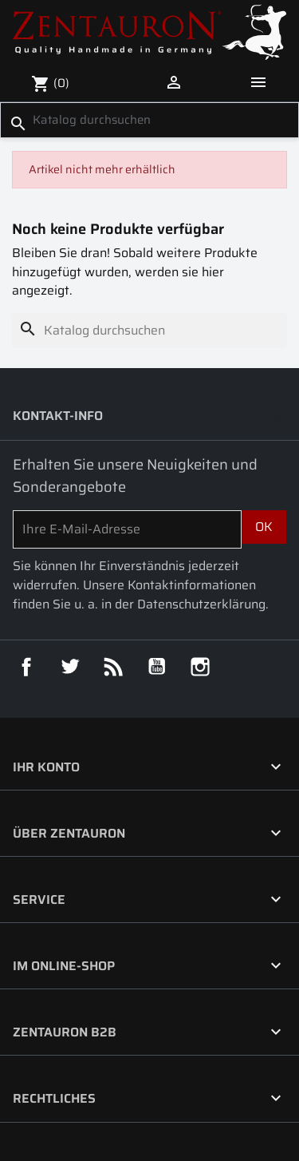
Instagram (200, 667)
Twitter (70, 667)
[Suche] (149, 119)
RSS (113, 667)
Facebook (26, 667)
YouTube (157, 667)
